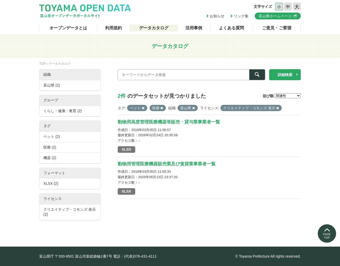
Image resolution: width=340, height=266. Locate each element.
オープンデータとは (68, 28)
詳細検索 (285, 75)
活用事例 (193, 28)
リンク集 (241, 16)
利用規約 (113, 28)
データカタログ (153, 28)
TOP (42, 63)
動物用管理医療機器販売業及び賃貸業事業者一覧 (167, 163)
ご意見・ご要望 (276, 28)
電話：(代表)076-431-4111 (135, 256)
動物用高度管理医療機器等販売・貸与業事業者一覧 (169, 122)
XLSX (126, 149)
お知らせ (217, 16)
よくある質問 (231, 28)
